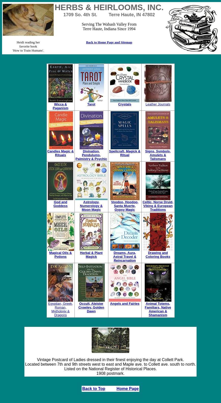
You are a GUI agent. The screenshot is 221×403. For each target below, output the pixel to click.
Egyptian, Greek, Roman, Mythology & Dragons (60, 308)
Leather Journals (158, 102)
